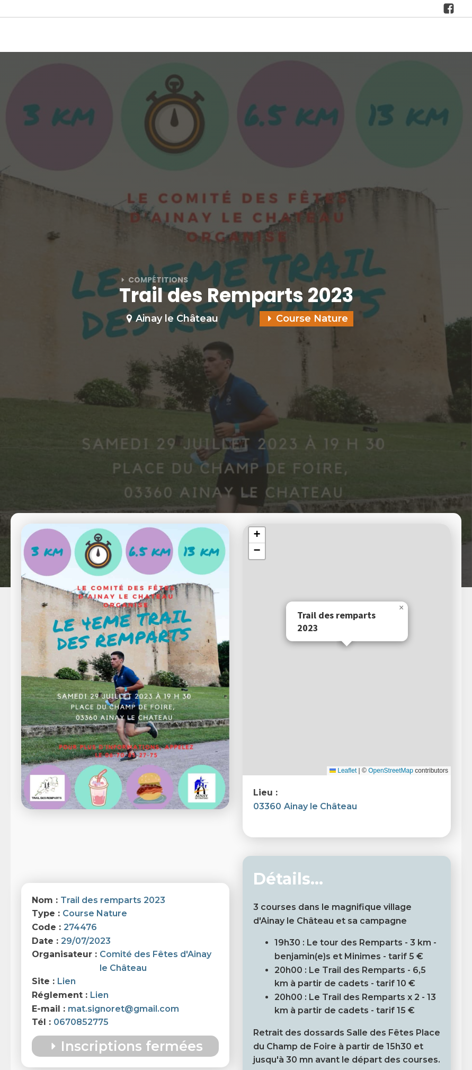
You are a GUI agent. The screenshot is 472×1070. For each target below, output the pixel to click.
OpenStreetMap (390, 770)
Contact (438, 36)
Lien (66, 981)
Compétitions (319, 36)
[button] (401, 608)
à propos (151, 36)
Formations (387, 36)
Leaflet (343, 770)
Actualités (206, 36)
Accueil (102, 36)
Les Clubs (256, 36)
